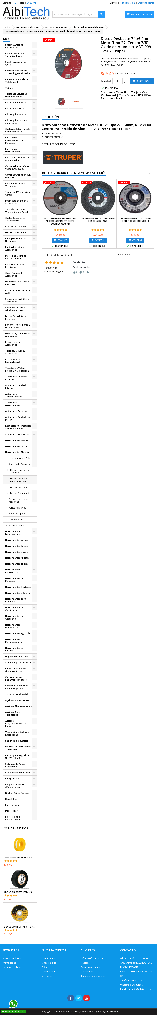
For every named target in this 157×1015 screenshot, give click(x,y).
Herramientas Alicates (17, 557)
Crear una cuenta (146, 2)
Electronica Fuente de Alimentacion (17, 159)
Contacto (7, 2)
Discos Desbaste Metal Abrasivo (19, 480)
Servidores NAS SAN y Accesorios (17, 300)
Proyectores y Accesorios (12, 343)
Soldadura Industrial (16, 694)
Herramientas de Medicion (14, 580)
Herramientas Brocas (16, 440)
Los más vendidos (15, 828)
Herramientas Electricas (18, 586)
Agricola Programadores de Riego (15, 723)
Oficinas (46, 967)
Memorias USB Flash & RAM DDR (17, 283)
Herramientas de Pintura (14, 649)
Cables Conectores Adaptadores (15, 219)
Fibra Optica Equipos (16, 114)
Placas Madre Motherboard (12, 361)
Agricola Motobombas (17, 700)
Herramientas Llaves (16, 551)
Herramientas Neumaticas (12, 626)
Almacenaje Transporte (18, 662)
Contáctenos (48, 958)
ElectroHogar (12, 804)
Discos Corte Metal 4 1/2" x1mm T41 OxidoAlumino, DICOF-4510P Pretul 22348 (19, 927)
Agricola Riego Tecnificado (13, 713)
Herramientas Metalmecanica (13, 640)
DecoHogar (11, 810)
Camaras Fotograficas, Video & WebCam (17, 167)
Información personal (92, 958)
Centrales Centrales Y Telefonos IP (16, 80)
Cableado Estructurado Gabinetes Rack (17, 130)
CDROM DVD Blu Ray (15, 226)
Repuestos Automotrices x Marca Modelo (18, 427)
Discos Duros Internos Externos (16, 317)
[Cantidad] (117, 81)
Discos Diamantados (20, 493)
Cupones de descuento (93, 975)
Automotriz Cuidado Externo (16, 378)
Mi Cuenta (47, 975)
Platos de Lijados (17, 513)
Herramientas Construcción (12, 571)
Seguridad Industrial (16, 740)
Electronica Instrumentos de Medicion (14, 140)
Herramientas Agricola (17, 633)
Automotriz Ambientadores (13, 395)
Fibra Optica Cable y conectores (16, 121)
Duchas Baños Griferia (17, 793)
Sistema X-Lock (16, 525)
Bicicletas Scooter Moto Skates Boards (18, 748)
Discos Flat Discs (18, 487)
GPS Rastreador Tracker (18, 772)
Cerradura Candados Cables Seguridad (16, 687)
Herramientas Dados (16, 545)
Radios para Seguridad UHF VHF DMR (17, 756)
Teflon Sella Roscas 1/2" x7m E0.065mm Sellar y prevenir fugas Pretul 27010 (19, 858)
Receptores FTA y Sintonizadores (14, 55)
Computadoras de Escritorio (15, 266)
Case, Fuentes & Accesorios (13, 274)
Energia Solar (12, 778)
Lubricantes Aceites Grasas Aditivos (15, 670)
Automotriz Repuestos (17, 434)
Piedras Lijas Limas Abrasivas (18, 500)
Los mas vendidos (12, 967)
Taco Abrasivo (16, 519)
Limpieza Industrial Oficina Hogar (15, 786)
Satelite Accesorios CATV (15, 63)
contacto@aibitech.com (139, 989)
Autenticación (49, 971)
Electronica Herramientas (12, 150)
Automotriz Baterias (16, 411)
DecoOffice (11, 798)
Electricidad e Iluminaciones (12, 818)
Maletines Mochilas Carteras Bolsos (15, 257)
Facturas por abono (91, 967)
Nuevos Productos (12, 958)
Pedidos (85, 962)
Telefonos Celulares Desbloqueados (16, 95)
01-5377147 (32, 2)
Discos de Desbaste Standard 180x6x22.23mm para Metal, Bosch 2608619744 (60, 221)
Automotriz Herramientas (12, 404)
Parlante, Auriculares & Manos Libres (17, 326)
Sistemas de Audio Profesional (15, 765)
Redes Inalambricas (15, 102)
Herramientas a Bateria (18, 592)
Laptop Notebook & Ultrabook (15, 240)
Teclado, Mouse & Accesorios (15, 352)
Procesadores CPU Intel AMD (17, 291)
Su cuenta (88, 950)
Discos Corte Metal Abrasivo (19, 471)
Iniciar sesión (128, 2)
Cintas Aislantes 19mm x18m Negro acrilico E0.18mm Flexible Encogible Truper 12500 (19, 892)
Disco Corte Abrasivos (20, 464)
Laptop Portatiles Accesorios (14, 248)
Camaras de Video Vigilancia (15, 185)
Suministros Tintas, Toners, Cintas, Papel (16, 211)
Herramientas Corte (16, 446)
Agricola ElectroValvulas (18, 706)
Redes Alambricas (15, 108)
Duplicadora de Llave (16, 656)
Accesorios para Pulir (19, 458)
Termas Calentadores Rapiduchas (17, 733)
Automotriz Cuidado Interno (16, 386)
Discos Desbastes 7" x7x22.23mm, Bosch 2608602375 (98, 220)
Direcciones (87, 971)
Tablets (9, 87)
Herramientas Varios (16, 540)
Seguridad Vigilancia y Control (17, 193)
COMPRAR (141, 81)
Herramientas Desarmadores (13, 533)
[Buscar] (78, 14)
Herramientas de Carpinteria (14, 609)
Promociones (9, 962)
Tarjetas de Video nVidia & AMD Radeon (17, 369)
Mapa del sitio (49, 962)
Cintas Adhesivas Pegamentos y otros (16, 678)
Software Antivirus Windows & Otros (15, 309)
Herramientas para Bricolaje (15, 600)
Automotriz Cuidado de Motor (17, 418)
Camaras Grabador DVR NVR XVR (18, 176)
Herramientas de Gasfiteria (14, 617)
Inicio (6, 39)
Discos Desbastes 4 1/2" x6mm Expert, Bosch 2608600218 (135, 220)
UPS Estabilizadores (16, 232)
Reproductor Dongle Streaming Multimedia (17, 72)
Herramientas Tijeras (16, 563)
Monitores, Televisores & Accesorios (17, 335)
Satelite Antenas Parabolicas (14, 46)
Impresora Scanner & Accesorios (16, 202)
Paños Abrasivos (17, 507)
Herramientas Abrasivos (18, 452)
